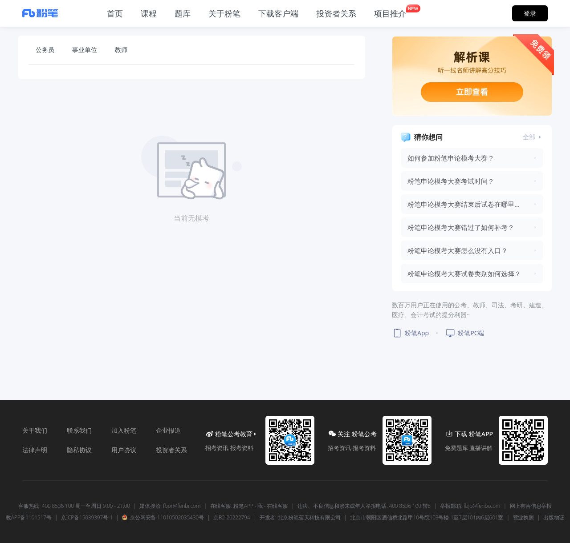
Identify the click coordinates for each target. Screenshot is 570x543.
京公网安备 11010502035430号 (163, 518)
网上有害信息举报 (531, 506)
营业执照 (523, 518)
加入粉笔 (123, 430)
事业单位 (84, 49)
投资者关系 (171, 450)
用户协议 (123, 450)
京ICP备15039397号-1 (87, 518)
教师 (121, 49)
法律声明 (34, 450)
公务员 (45, 49)
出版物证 (553, 518)
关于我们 (34, 430)
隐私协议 (79, 450)
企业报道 (168, 430)
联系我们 (79, 430)
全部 (533, 137)
